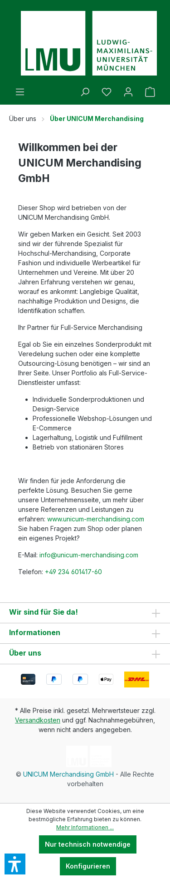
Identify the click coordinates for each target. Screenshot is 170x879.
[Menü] (20, 92)
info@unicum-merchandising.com (88, 555)
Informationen (34, 632)
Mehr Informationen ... (85, 827)
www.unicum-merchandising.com (96, 519)
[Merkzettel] (106, 92)
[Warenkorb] (150, 92)
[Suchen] (85, 92)
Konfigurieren (88, 866)
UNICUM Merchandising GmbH (68, 774)
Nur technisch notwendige (88, 844)
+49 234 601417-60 (73, 572)
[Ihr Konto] (128, 92)
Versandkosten (37, 720)
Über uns (25, 652)
